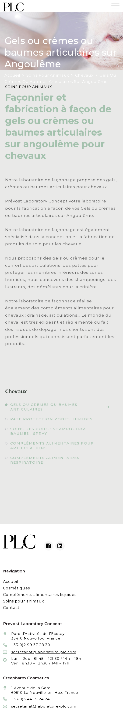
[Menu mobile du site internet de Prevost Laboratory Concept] (115, 4)
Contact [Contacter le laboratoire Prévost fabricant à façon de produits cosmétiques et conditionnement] (11, 608)
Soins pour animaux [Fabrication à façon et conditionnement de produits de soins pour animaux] (23, 601)
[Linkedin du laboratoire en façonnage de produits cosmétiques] (60, 546)
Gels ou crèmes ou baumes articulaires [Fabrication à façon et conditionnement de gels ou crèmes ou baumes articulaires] (43, 406)
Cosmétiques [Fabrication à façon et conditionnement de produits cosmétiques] (16, 588)
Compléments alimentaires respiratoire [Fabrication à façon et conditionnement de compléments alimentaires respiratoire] (45, 460)
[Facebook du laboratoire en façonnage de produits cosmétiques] (48, 546)
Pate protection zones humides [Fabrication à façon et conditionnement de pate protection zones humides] (51, 419)
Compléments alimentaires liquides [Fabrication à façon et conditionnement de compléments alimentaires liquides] (39, 594)
